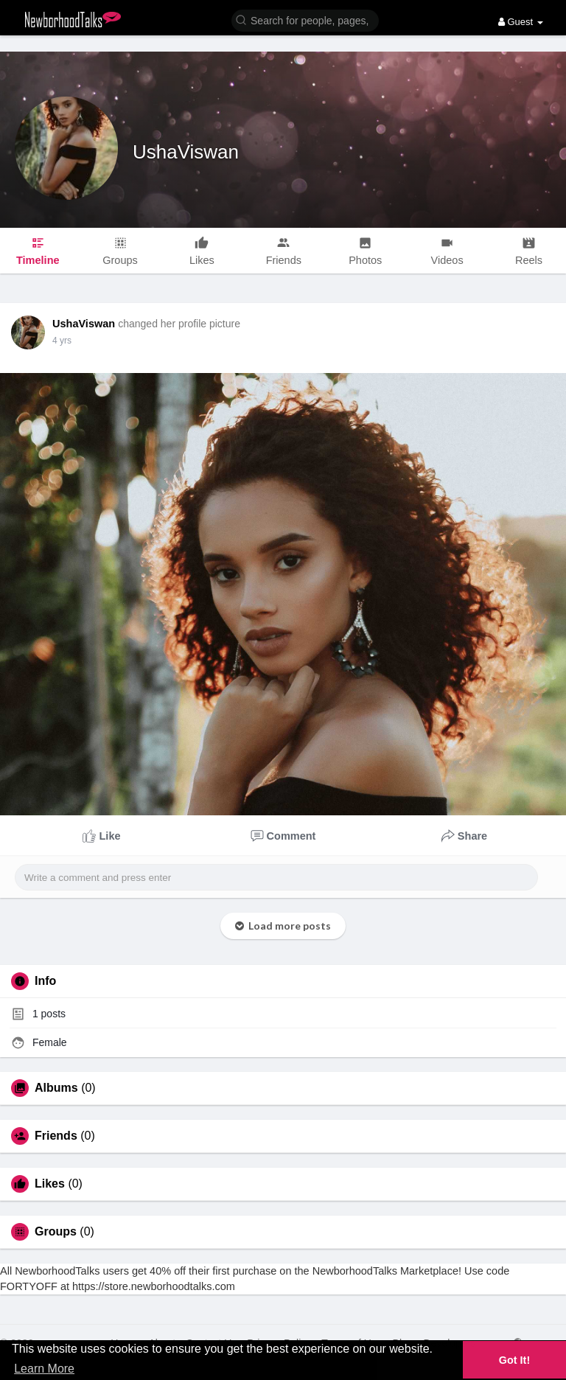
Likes (50, 1184)
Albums (56, 1088)
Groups (56, 1232)
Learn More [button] (44, 1368)
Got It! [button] (514, 1360)
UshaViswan (186, 152)
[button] (305, 19)
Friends (56, 1136)
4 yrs (61, 340)
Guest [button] (520, 21)
